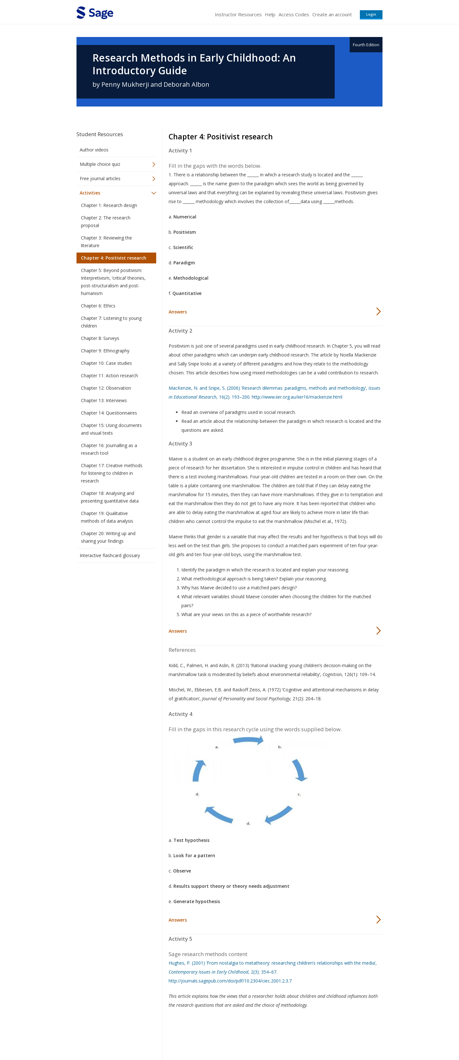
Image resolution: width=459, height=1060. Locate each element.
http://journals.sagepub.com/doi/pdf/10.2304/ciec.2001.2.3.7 (230, 981)
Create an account (332, 14)
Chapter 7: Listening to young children (111, 322)
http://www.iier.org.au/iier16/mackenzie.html (297, 397)
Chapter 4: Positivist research (113, 258)
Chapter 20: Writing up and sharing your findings (108, 537)
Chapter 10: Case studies (106, 363)
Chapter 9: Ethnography (105, 351)
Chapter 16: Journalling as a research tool (109, 449)
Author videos (94, 150)
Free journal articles (100, 178)
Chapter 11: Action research (109, 375)
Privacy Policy (340, 1036)
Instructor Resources (238, 14)
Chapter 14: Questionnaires (109, 413)
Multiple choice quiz (100, 164)
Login (371, 14)
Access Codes (294, 14)
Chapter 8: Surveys (100, 338)
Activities (90, 193)
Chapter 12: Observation (106, 388)
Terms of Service (265, 1036)
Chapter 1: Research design (109, 205)
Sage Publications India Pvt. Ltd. (169, 1036)
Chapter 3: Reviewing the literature (106, 241)
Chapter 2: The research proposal (105, 221)
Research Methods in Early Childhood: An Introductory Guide (194, 64)
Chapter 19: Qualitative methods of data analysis (107, 517)
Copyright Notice (305, 1036)
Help (270, 14)
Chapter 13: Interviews (104, 400)
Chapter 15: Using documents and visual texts (111, 429)
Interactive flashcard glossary (110, 555)
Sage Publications (113, 1036)
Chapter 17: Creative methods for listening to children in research (111, 473)
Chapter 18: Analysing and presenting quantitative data (110, 497)
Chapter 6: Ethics (98, 306)
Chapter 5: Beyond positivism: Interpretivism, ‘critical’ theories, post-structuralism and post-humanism (113, 281)
